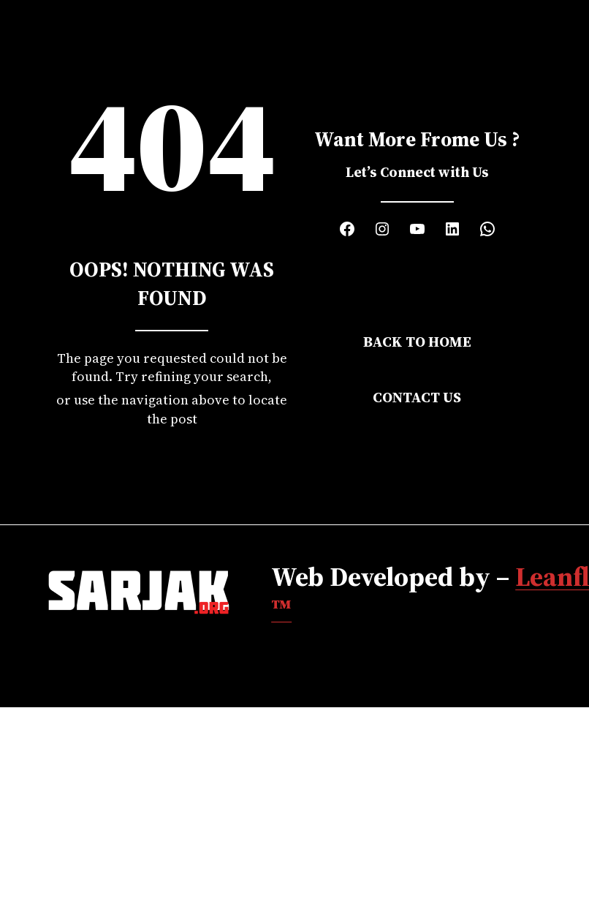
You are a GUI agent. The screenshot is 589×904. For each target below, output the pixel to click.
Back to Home (417, 341)
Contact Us (417, 397)
